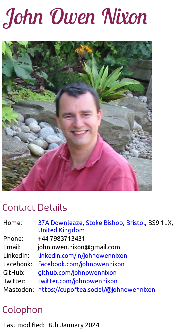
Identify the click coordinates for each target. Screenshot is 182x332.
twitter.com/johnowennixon (78, 281)
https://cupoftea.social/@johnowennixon (96, 289)
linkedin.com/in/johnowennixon (82, 255)
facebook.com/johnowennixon (81, 264)
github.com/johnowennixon (77, 272)
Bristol (135, 222)
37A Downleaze (60, 222)
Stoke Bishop (104, 222)
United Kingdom (61, 230)
